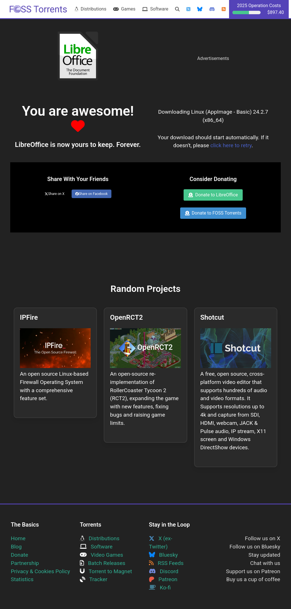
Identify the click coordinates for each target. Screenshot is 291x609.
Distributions (90, 9)
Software (155, 9)
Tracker (93, 579)
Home (18, 538)
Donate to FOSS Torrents (213, 213)
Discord (163, 571)
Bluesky (163, 555)
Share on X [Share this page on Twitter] (55, 194)
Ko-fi (160, 587)
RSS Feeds (166, 563)
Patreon (163, 579)
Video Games (101, 555)
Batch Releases (102, 563)
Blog (16, 546)
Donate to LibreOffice (213, 195)
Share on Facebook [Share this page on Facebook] (91, 194)
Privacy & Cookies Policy (40, 571)
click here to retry (230, 145)
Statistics (22, 579)
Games (124, 9)
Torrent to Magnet (106, 571)
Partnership (25, 563)
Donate (19, 555)
